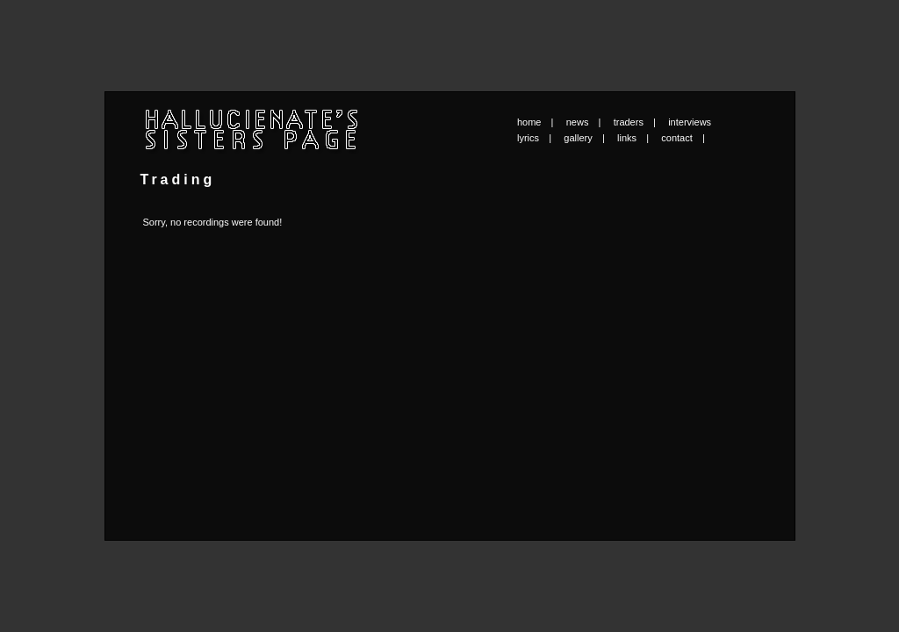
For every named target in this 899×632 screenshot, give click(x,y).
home (529, 122)
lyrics (528, 138)
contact (676, 138)
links (626, 138)
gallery (578, 138)
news (577, 122)
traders (629, 122)
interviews (689, 122)
